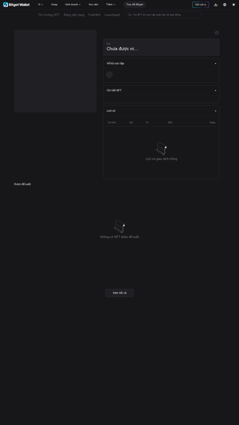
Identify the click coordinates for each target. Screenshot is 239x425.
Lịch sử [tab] (162, 110)
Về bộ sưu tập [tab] (162, 63)
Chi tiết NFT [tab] (162, 90)
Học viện (93, 4)
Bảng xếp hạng (74, 15)
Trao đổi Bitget (134, 4)
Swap (54, 4)
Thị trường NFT (49, 15)
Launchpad (112, 15)
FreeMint (94, 15)
